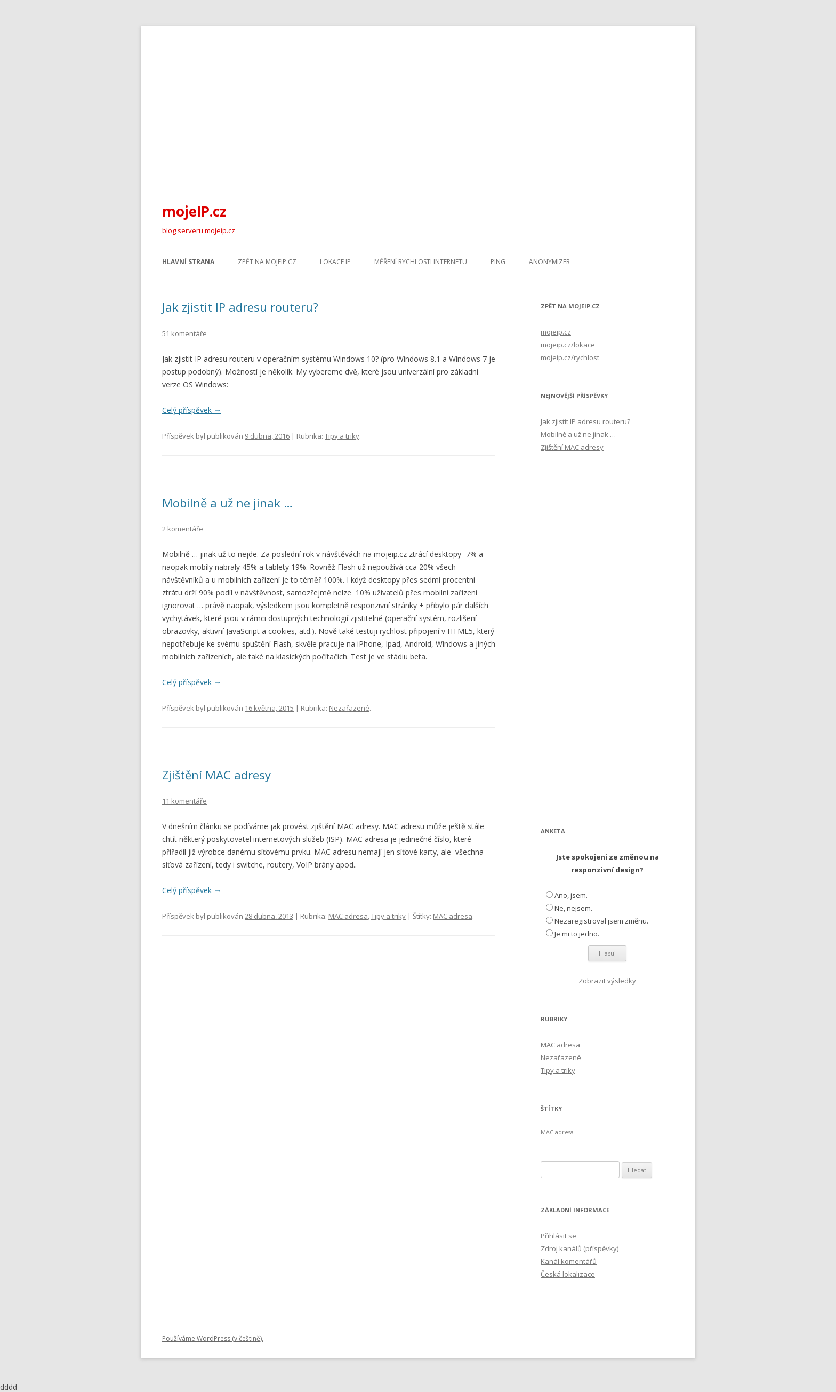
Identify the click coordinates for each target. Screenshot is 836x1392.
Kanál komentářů (569, 1261)
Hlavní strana (188, 261)
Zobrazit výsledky (607, 980)
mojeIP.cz (194, 211)
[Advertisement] (418, 105)
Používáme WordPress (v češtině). (212, 1338)
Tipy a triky (342, 436)
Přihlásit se (558, 1235)
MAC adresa (348, 916)
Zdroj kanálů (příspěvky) (579, 1248)
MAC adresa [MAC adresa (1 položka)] (557, 1132)
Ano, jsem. (571, 895)
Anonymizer (549, 261)
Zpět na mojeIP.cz (267, 261)
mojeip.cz (556, 332)
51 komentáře (184, 333)
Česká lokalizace (568, 1274)
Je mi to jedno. (576, 933)
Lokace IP (335, 261)
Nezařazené (349, 708)
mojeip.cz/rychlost (570, 357)
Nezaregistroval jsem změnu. (601, 921)
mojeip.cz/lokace (568, 344)
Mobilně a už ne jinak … (227, 503)
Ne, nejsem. (573, 908)
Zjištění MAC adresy (216, 775)
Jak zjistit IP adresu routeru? (240, 307)
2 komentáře (182, 529)
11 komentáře (184, 801)
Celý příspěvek (191, 410)
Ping (498, 261)
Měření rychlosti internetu (420, 261)
